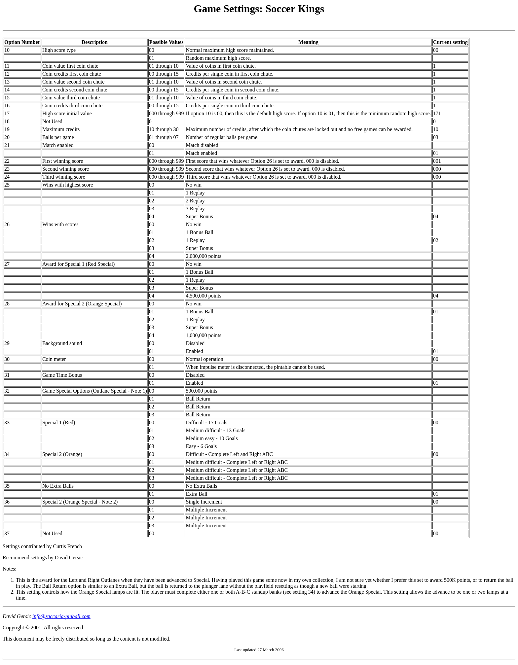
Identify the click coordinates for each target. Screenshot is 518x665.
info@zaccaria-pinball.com (61, 616)
